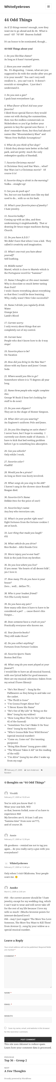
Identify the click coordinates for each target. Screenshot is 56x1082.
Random (7, 772)
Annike (14, 887)
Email (8, 1004)
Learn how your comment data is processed (27, 1047)
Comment (10, 956)
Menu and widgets (49, 9)
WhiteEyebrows (17, 6)
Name (8, 993)
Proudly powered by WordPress (17, 1078)
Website (8, 1016)
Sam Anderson (33, 770)
